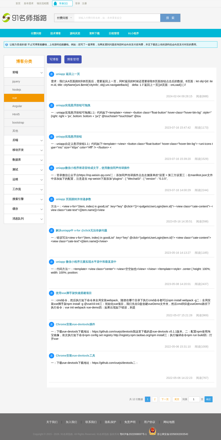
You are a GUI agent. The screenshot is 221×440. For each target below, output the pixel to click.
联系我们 (91, 422)
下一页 (165, 399)
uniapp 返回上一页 (68, 74)
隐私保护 (110, 422)
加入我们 (71, 422)
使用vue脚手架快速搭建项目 (73, 293)
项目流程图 (43, 3)
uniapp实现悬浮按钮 (69, 136)
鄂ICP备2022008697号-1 (133, 434)
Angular (17, 106)
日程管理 (114, 33)
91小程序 (133, 33)
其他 (15, 130)
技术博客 (55, 33)
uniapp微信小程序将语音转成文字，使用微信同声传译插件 (93, 167)
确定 (208, 399)
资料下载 (94, 33)
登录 (77, 3)
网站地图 (169, 422)
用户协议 (149, 422)
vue (14, 97)
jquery (16, 81)
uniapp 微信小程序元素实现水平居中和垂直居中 (86, 261)
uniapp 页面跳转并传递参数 (73, 199)
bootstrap (18, 122)
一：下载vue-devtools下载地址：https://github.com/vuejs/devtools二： (95, 362)
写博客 (54, 59)
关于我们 (52, 422)
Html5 (16, 114)
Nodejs (16, 89)
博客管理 (73, 59)
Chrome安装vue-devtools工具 (75, 355)
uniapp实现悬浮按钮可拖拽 (73, 105)
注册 (84, 3)
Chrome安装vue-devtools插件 (75, 324)
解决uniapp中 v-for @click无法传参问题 (81, 230)
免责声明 (130, 422)
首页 (18, 3)
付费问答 (36, 33)
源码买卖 (75, 33)
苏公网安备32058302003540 (172, 434)
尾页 (176, 399)
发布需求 (28, 3)
